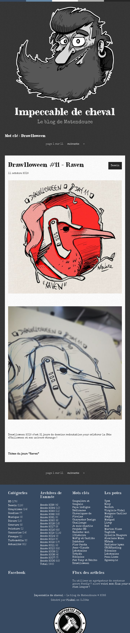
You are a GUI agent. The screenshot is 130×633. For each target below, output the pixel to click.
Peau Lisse (111, 557)
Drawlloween (80, 563)
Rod (106, 526)
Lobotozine (79, 551)
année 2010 (47, 548)
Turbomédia (16, 540)
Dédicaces (79, 510)
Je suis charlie (82, 526)
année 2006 (47, 561)
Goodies (13, 513)
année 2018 (47, 524)
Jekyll (108, 517)
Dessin (115, 165)
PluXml (70, 600)
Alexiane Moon (114, 538)
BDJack (108, 542)
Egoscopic (111, 560)
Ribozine (78, 557)
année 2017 (47, 527)
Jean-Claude (80, 548)
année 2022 (47, 514)
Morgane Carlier (115, 513)
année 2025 (47, 505)
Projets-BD (79, 529)
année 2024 (47, 508)
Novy (107, 504)
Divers (12, 521)
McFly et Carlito (83, 538)
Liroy (108, 523)
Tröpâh (77, 554)
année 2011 (47, 545)
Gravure (13, 525)
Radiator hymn (114, 545)
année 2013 (47, 539)
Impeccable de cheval (65, 112)
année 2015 (47, 533)
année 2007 (47, 558)
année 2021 (47, 517)
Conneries (14, 533)
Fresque (13, 536)
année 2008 (47, 555)
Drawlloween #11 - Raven (46, 165)
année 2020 (47, 520)
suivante (73, 144)
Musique (13, 517)
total (44, 564)
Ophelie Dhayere (115, 535)
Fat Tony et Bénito (84, 560)
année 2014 (47, 536)
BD (9, 502)
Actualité (14, 544)
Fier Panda (79, 545)
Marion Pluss (113, 529)
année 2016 (47, 530)
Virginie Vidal (114, 510)
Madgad (109, 520)
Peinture (14, 529)
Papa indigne (81, 507)
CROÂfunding (112, 548)
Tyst (107, 501)
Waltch (109, 507)
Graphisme (15, 509)
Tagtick (109, 532)
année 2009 (47, 552)
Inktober (78, 542)
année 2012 (47, 542)
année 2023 (47, 511)
